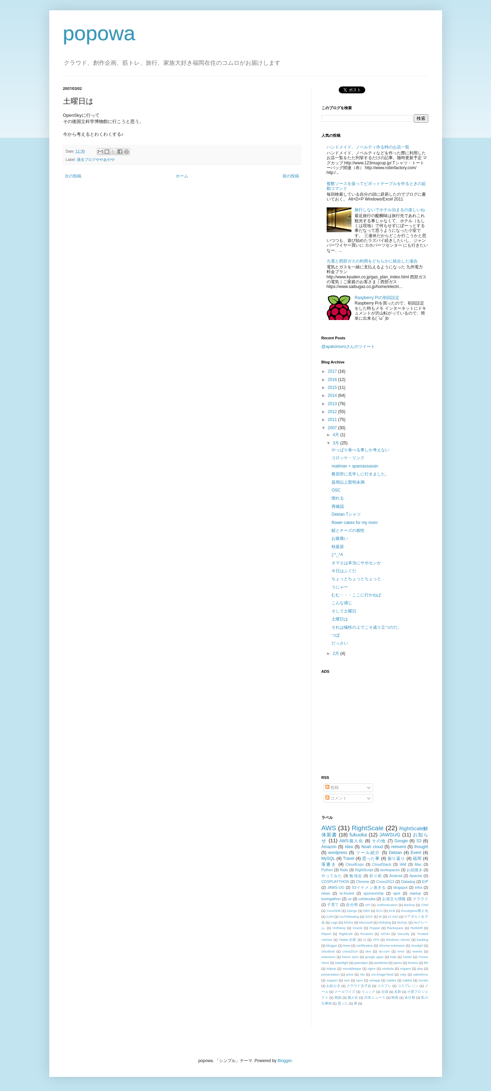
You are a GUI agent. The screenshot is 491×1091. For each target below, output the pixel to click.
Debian (395, 852)
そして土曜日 (343, 611)
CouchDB (333, 911)
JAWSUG (389, 834)
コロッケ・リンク (348, 457)
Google (401, 840)
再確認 (337, 506)
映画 (395, 997)
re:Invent (346, 893)
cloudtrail (328, 951)
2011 (333, 419)
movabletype (351, 968)
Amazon (329, 846)
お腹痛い (339, 538)
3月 (336, 443)
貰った (343, 1003)
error (401, 951)
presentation (330, 974)
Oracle (357, 928)
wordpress (337, 852)
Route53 (366, 934)
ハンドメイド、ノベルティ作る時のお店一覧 (368, 147)
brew (346, 945)
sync (359, 980)
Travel (348, 858)
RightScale (368, 828)
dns (368, 951)
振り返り (396, 858)
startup (415, 893)
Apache (416, 876)
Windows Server (398, 939)
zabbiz (407, 980)
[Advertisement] (364, 720)
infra (418, 887)
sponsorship (373, 893)
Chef (424, 905)
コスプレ (384, 986)
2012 (333, 411)
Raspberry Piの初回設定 (377, 297)
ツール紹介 (368, 852)
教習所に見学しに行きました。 (360, 474)
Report (326, 934)
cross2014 (350, 951)
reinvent (398, 846)
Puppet (374, 928)
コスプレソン (408, 986)
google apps (374, 957)
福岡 (417, 858)
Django (352, 911)
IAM (403, 864)
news (325, 893)
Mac (418, 864)
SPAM (385, 934)
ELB (392, 911)
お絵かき (333, 986)
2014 (333, 395)
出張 (384, 992)
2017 (333, 371)
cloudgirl (417, 945)
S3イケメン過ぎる (369, 887)
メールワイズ (344, 992)
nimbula (388, 968)
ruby (403, 974)
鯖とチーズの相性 (348, 530)
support (332, 980)
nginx (372, 968)
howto (407, 957)
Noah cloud (372, 846)
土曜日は (339, 619)
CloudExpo (355, 864)
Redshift (416, 928)
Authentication (387, 905)
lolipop (331, 968)
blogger (331, 945)
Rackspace (395, 928)
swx (347, 980)
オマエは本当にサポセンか (356, 562)
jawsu (397, 963)
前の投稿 (291, 176)
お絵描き (414, 870)
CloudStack (381, 864)
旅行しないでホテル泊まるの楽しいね (390, 209)
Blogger (285, 1060)
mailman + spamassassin (354, 466)
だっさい (339, 643)
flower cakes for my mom (354, 522)
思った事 (371, 858)
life (426, 963)
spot (396, 893)
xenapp (374, 980)
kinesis (413, 963)
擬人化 (353, 997)
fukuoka (358, 834)
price (350, 974)
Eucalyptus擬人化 (414, 911)
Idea (349, 846)
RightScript (364, 870)
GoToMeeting (349, 916)
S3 (418, 840)
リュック (368, 992)
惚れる (337, 498)
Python (327, 870)
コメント (336, 798)
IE (380, 916)
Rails (344, 870)
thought (421, 846)
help (393, 957)
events (417, 951)
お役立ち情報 (394, 899)
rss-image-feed (382, 974)
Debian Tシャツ (345, 514)
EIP (425, 881)
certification (364, 945)
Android (395, 876)
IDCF (368, 916)
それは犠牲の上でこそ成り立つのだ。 (366, 627)
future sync (350, 957)
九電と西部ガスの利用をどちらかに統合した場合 (372, 261)
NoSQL (402, 922)
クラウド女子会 (359, 986)
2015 (333, 387)
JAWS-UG (335, 887)
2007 (333, 427)
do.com (384, 951)
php (420, 968)
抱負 (338, 997)
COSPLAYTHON (335, 881)
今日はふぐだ (343, 570)
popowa (99, 33)
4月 (336, 434)
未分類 (410, 997)
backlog (422, 939)
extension (328, 957)
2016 (333, 379)
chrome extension (392, 945)
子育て (333, 905)
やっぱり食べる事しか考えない (360, 449)
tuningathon (331, 899)
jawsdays (361, 963)
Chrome (362, 881)
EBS (367, 911)
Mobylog (384, 922)
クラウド (420, 899)
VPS (376, 939)
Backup (409, 905)
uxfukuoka (366, 899)
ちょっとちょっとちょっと (356, 578)
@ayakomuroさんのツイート (348, 346)
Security (403, 934)
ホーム (182, 176)
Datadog (408, 881)
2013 (333, 403)
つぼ (335, 635)
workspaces (390, 870)
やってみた (331, 876)
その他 (379, 840)
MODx (348, 922)
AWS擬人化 (351, 840)
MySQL (328, 858)
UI (364, 939)
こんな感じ (341, 602)
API (367, 905)
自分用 (352, 905)
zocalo (423, 980)
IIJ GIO (393, 916)
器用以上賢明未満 (348, 482)
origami (405, 968)
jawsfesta (381, 963)
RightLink (346, 934)
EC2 (379, 911)
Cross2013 (385, 881)
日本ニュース (374, 997)
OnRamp (339, 928)
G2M (330, 916)
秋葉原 (337, 546)
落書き (329, 864)
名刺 (397, 992)
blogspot (400, 887)
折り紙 (375, 876)
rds (362, 974)
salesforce (420, 974)
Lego (334, 922)
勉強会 (355, 876)
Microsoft (365, 922)
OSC (335, 490)
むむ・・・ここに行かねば (356, 595)
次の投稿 (73, 176)
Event (416, 852)
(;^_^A (337, 554)
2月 (336, 653)
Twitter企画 (347, 939)
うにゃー (339, 587)
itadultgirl (341, 963)
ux (349, 899)
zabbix (391, 980)
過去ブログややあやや (96, 159)
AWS (328, 828)
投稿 (332, 787)
